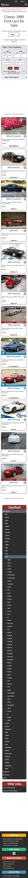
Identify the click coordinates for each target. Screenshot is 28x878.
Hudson (7, 726)
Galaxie (9, 620)
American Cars (15, 10)
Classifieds (8, 10)
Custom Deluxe (11, 578)
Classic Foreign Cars (8, 864)
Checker (7, 529)
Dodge (6, 544)
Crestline (9, 572)
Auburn (7, 517)
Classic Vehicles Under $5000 (11, 876)
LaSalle (7, 735)
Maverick (9, 632)
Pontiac (7, 759)
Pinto (8, 687)
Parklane (9, 684)
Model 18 (9, 635)
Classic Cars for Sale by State (10, 791)
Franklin (7, 723)
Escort (9, 593)
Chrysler (7, 535)
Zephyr (9, 717)
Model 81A (9, 653)
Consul (9, 563)
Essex (6, 553)
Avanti (6, 520)
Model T (9, 675)
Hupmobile (8, 729)
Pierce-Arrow (8, 753)
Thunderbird (10, 705)
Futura (9, 611)
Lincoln (7, 738)
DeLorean (7, 538)
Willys (6, 768)
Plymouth (7, 756)
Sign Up (23, 1)
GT (8, 617)
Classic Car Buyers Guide (9, 788)
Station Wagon (11, 693)
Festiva (9, 605)
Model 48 (9, 641)
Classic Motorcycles (8, 868)
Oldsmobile (8, 747)
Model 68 (9, 644)
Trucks (4, 778)
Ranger (9, 690)
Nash (6, 744)
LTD (8, 629)
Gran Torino (10, 623)
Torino (9, 708)
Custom (9, 581)
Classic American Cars (9, 862)
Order (20, 60)
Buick (6, 523)
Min (4, 53)
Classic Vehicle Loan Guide (10, 845)
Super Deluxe (10, 696)
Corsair (9, 566)
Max (10, 53)
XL (7, 714)
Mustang (9, 678)
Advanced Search (19, 71)
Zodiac (9, 720)
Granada (9, 626)
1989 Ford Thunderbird (13, 136)
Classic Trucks (7, 866)
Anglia (8, 560)
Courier (9, 569)
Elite (8, 590)
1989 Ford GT (13, 231)
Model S (9, 672)
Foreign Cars (6, 772)
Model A (9, 663)
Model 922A (10, 659)
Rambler (7, 762)
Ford (20, 10)
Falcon (9, 602)
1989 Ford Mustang (14, 168)
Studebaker (8, 765)
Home (4, 10)
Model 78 (9, 650)
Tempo (9, 702)
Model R (9, 669)
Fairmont (9, 599)
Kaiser (6, 732)
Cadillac (7, 526)
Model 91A (9, 656)
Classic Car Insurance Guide (10, 843)
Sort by (7, 60)
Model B (9, 666)
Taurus (9, 699)
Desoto (7, 541)
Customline (10, 584)
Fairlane (9, 596)
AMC (6, 514)
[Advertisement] (13, 95)
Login (16, 1)
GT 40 (8, 614)
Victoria (9, 711)
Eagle (6, 547)
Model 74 (9, 647)
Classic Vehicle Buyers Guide (11, 841)
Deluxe (9, 587)
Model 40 (9, 638)
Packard (7, 750)
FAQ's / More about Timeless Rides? (13, 839)
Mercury (7, 741)
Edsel (6, 550)
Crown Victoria (10, 575)
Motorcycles (6, 775)
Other (8, 681)
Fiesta (8, 608)
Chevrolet (7, 532)
